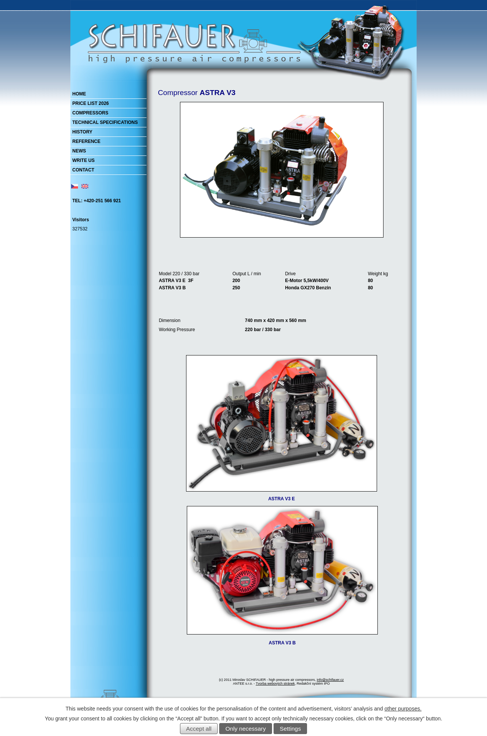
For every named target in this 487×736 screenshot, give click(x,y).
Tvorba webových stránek (275, 683)
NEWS (79, 151)
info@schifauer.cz (330, 680)
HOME (79, 94)
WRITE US (83, 160)
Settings (290, 728)
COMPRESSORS (90, 113)
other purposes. (403, 709)
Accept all (199, 728)
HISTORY (82, 132)
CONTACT (83, 170)
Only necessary (246, 728)
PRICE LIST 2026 (90, 103)
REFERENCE (86, 141)
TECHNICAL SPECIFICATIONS (105, 122)
